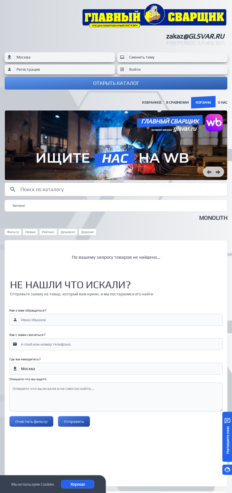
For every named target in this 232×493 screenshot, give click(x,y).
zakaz (195, 36)
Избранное (152, 103)
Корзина (203, 103)
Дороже (87, 232)
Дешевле (68, 232)
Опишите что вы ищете (27, 379)
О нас (222, 103)
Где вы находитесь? (25, 359)
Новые (30, 232)
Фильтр (13, 232)
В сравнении (177, 103)
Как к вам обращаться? (27, 310)
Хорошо (77, 484)
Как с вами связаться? (27, 335)
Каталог (19, 206)
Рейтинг (48, 232)
